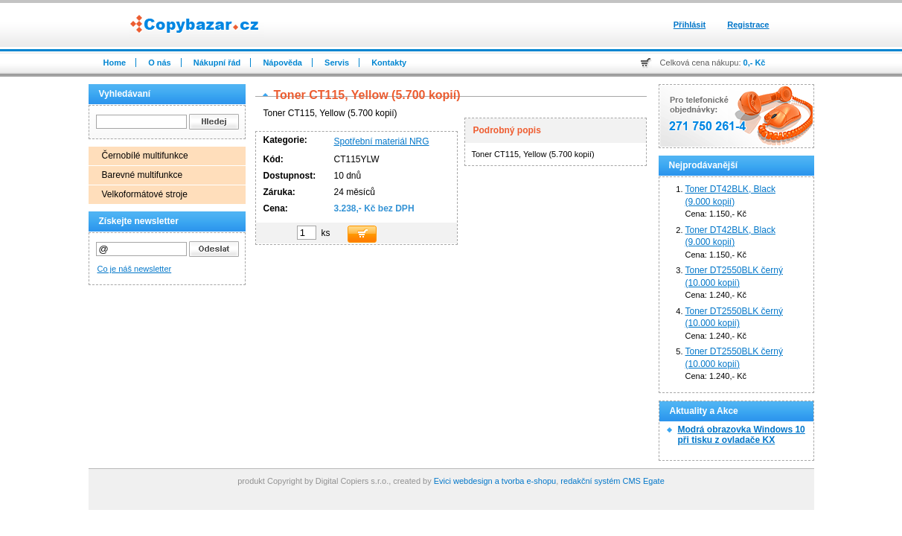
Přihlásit (690, 24)
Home (115, 62)
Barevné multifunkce (142, 175)
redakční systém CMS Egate (612, 480)
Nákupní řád (217, 62)
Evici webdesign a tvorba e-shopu (495, 480)
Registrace (748, 24)
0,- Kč (754, 62)
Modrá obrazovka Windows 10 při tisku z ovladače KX (741, 434)
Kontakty (388, 62)
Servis (336, 62)
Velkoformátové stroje (145, 194)
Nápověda (282, 62)
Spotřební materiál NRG (381, 141)
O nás (159, 62)
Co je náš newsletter (134, 268)
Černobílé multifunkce (145, 155)
